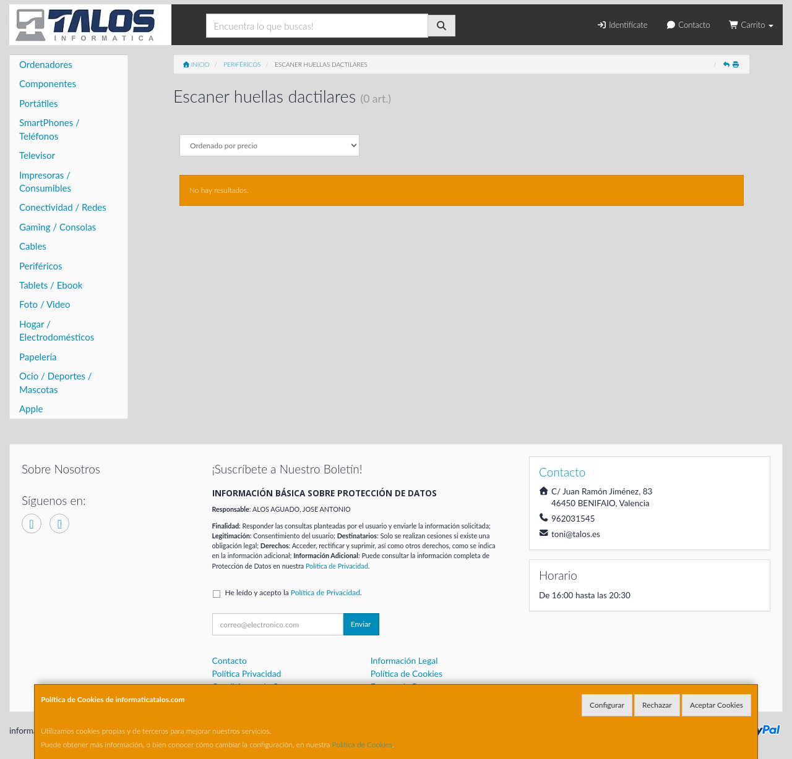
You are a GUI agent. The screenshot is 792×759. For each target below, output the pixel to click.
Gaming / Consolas (57, 226)
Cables (32, 246)
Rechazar (657, 705)
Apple (31, 408)
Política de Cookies (362, 744)
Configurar (607, 705)
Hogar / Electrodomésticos (56, 330)
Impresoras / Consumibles (45, 181)
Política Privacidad (247, 673)
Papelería (38, 356)
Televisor (37, 155)
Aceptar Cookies (716, 705)
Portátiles (38, 103)
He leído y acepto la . (293, 592)
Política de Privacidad (337, 566)
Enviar (361, 624)
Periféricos (40, 265)
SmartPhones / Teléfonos (49, 129)
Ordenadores (45, 64)
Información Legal (404, 660)
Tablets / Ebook (50, 284)
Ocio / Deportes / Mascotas (55, 382)
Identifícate (621, 25)
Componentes (47, 83)
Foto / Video (45, 304)
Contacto (688, 25)
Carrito (751, 25)
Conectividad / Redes (62, 207)
